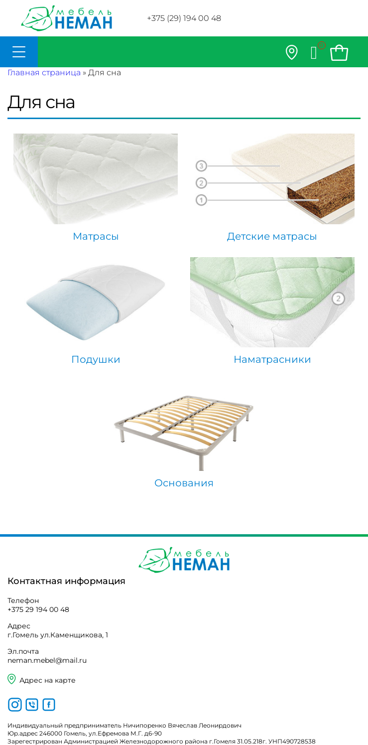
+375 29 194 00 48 (38, 609)
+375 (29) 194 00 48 (184, 18)
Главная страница (44, 72)
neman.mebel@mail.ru (47, 660)
